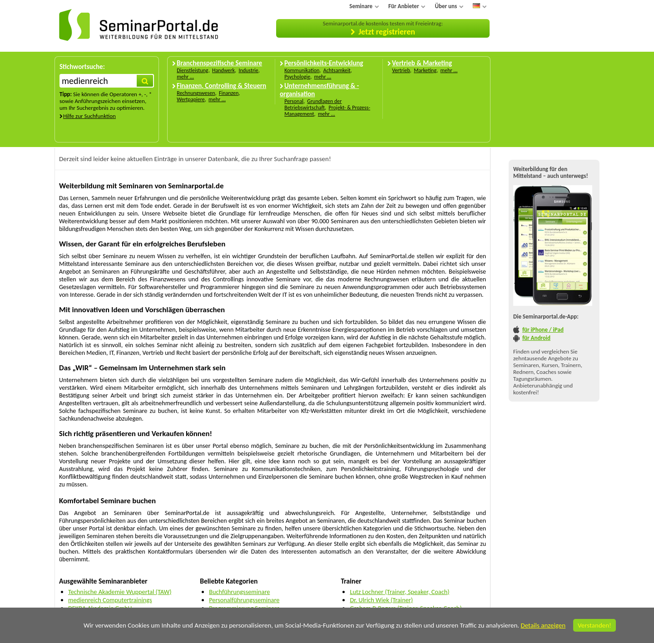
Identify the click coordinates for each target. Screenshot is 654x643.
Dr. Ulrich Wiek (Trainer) (381, 600)
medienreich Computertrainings (110, 600)
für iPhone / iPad (543, 329)
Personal (293, 101)
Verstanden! (594, 625)
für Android (536, 337)
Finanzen (228, 93)
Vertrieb (401, 70)
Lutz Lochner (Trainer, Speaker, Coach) (399, 592)
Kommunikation (301, 70)
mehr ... (185, 77)
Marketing (425, 70)
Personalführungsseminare (244, 600)
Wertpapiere (191, 99)
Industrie (248, 70)
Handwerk (223, 70)
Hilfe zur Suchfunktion (89, 116)
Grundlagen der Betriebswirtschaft (313, 104)
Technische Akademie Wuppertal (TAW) (120, 592)
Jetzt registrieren (386, 32)
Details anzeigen (542, 625)
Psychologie (297, 77)
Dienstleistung (192, 70)
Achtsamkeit (337, 70)
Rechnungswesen (196, 93)
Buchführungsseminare (239, 592)
